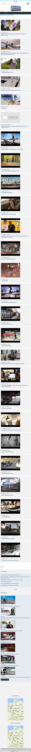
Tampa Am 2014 (5, 280)
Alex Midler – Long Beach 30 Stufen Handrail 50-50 (10, 90)
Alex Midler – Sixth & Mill (6, 408)
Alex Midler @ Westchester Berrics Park (9, 302)
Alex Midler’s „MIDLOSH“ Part (7, 72)
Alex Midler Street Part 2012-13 (8, 473)
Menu (15, 13)
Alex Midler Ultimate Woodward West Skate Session (12, 430)
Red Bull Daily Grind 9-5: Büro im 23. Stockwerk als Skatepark (12, 363)
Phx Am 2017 (4, 108)
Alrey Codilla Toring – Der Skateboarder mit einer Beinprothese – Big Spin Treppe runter (15, 677)
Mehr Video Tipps (5, 679)
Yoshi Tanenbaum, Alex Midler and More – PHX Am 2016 (12, 149)
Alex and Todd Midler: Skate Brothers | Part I (10, 170)
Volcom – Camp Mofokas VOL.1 (8, 451)
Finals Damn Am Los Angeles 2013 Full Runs (10, 560)
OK (17, 751)
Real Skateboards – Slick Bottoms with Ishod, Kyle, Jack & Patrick (12, 579)
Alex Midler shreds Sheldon (7, 192)
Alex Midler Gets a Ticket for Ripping (9, 214)
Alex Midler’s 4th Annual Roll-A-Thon (9, 258)
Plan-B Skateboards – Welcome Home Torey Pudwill (9, 585)
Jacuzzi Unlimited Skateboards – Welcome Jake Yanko (10, 583)
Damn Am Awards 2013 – (6, 345)
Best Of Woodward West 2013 (7, 495)
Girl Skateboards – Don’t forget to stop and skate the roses (10, 606)
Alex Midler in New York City (7, 324)
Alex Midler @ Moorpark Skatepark (8, 538)
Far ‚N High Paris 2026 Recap (6, 581)
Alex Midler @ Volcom (6, 516)
